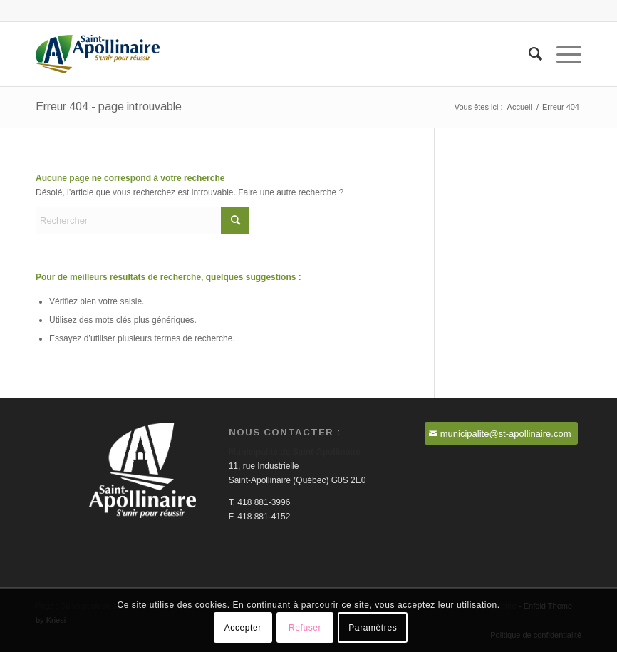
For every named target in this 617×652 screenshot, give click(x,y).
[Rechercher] (528, 54)
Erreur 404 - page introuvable (109, 106)
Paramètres (372, 628)
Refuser (305, 628)
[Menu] (561, 54)
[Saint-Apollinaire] (98, 54)
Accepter (242, 628)
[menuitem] (528, 54)
